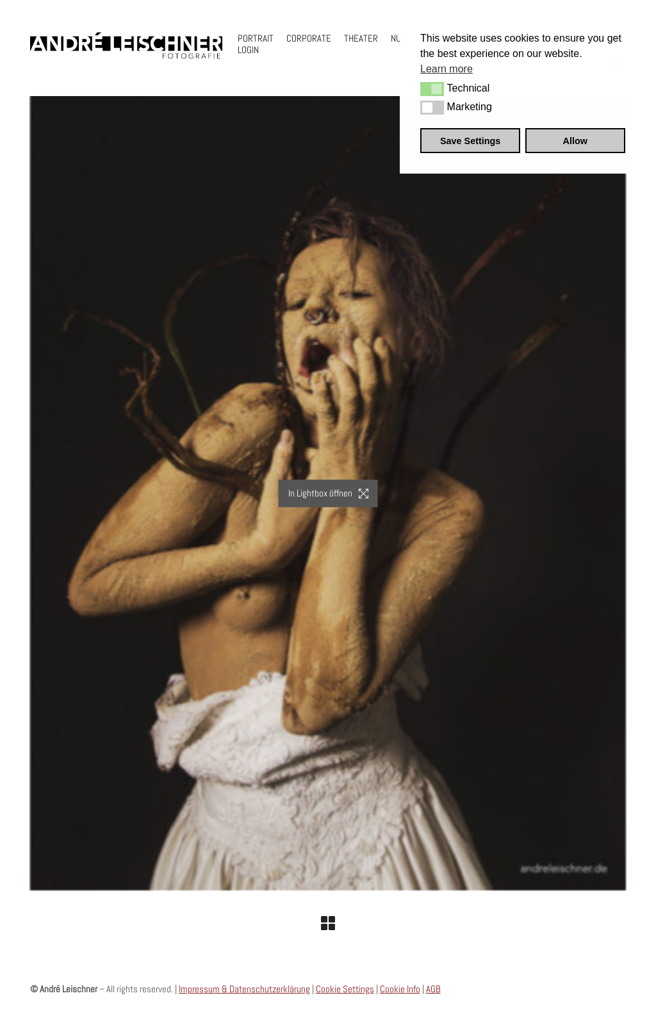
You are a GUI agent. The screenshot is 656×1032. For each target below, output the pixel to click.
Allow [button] (575, 141)
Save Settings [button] (470, 141)
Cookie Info (400, 989)
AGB (433, 989)
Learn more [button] (446, 68)
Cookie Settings (345, 989)
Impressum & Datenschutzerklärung (244, 989)
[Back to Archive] (328, 923)
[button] (432, 89)
